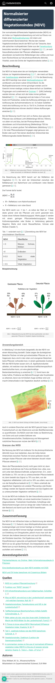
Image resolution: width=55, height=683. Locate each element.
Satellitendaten (12, 77)
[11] (32, 74)
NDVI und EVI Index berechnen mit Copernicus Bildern (24, 572)
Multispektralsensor (35, 80)
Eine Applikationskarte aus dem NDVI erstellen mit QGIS (25, 568)
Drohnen (32, 91)
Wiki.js (6, 681)
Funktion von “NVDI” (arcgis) (17, 587)
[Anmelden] (51, 3)
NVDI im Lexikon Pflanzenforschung (20, 583)
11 (13, 97)
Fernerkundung (46, 46)
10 (41, 49)
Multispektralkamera (20, 38)
